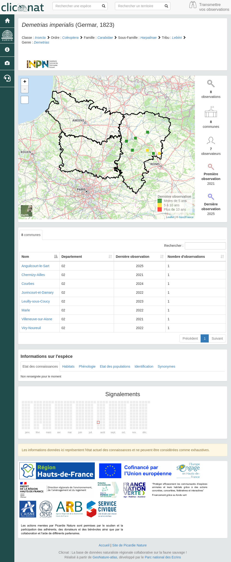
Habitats (68, 366)
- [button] (24, 89)
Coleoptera (70, 37)
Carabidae (105, 37)
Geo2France (186, 217)
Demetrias (41, 42)
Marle (26, 310)
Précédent (190, 338)
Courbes (28, 284)
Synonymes (166, 366)
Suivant (217, 338)
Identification (144, 366)
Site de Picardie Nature (129, 545)
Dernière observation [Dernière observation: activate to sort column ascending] (126, 257)
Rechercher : (195, 245)
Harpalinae (149, 37)
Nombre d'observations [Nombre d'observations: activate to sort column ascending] (184, 257)
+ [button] (24, 82)
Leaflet (170, 217)
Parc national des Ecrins (163, 557)
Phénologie (87, 366)
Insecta (40, 37)
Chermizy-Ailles (33, 275)
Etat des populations (115, 366)
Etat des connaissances (40, 366)
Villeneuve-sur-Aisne (37, 319)
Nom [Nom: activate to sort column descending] (25, 257)
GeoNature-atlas (105, 557)
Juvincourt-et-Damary (38, 292)
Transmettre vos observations (214, 7)
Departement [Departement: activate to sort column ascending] (79, 257)
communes (30, 235)
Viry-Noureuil (31, 328)
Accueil (104, 545)
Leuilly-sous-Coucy (36, 301)
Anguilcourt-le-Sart (35, 266)
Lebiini (177, 37)
